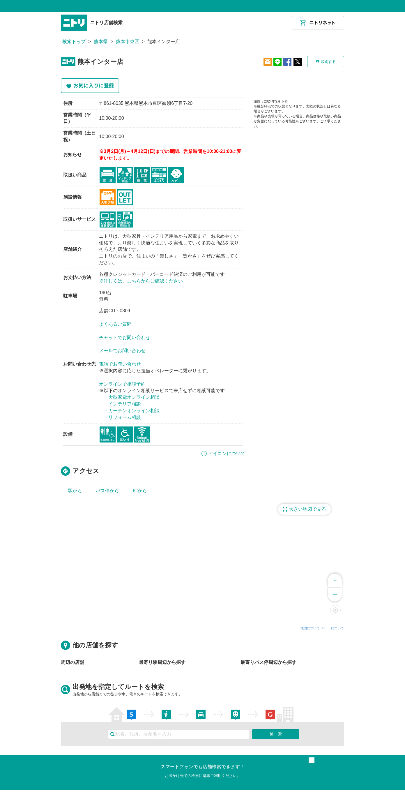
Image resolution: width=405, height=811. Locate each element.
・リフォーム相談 (122, 417)
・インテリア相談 (122, 403)
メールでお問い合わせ (122, 350)
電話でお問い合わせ (120, 364)
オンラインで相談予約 (122, 384)
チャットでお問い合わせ (124, 337)
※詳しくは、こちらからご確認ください (141, 280)
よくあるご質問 (115, 324)
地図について (310, 628)
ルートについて (332, 628)
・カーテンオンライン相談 (132, 410)
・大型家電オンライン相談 (132, 397)
